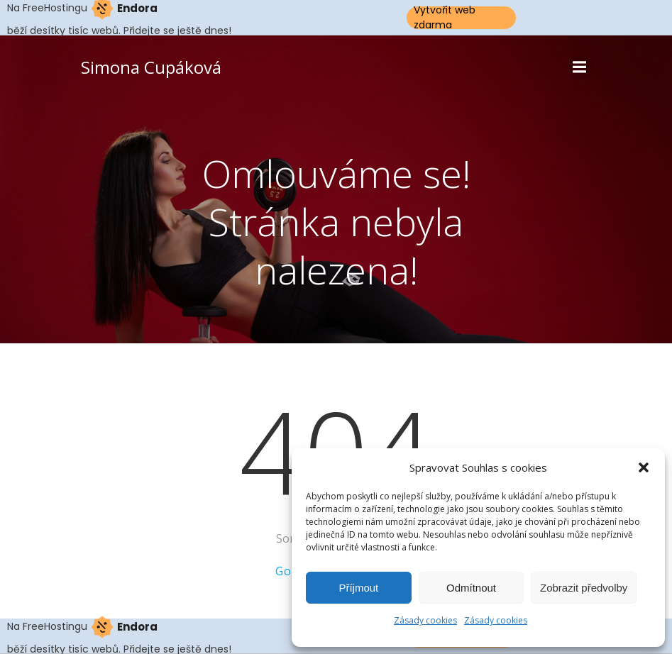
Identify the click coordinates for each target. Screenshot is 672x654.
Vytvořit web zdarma (444, 17)
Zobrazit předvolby (583, 588)
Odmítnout (471, 588)
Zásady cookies (425, 620)
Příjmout (358, 588)
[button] (644, 467)
